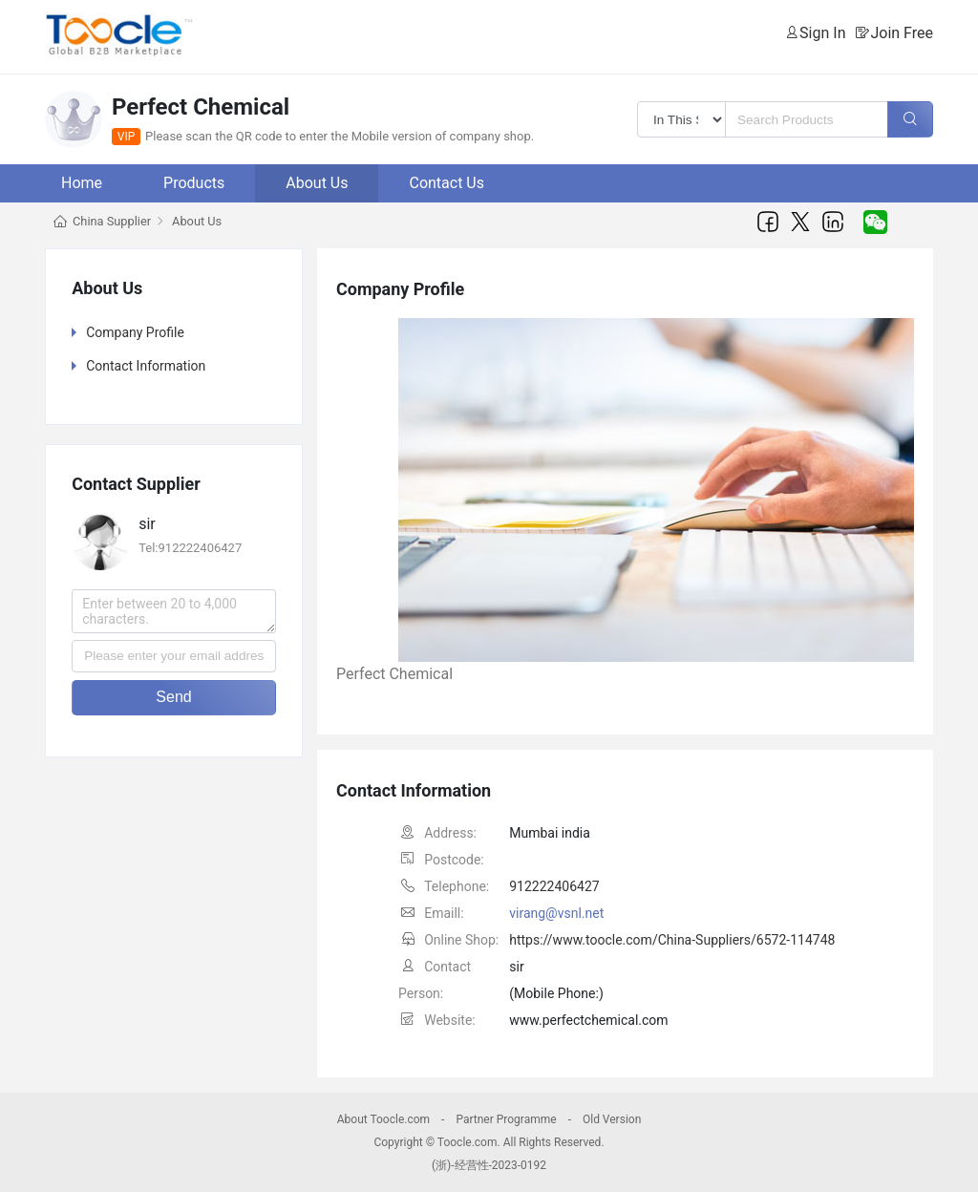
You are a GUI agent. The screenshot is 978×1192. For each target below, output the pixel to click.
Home (81, 183)
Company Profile (135, 332)
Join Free (901, 33)
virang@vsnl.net (556, 913)
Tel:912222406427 (190, 548)
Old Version (612, 1119)
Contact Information (145, 365)
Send (173, 697)
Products (193, 183)
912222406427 (554, 886)
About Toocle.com (383, 1119)
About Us (317, 183)
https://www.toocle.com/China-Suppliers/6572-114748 (672, 939)
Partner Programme (506, 1119)
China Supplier (112, 221)
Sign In (822, 33)
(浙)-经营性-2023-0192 (489, 1165)
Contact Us (446, 183)
